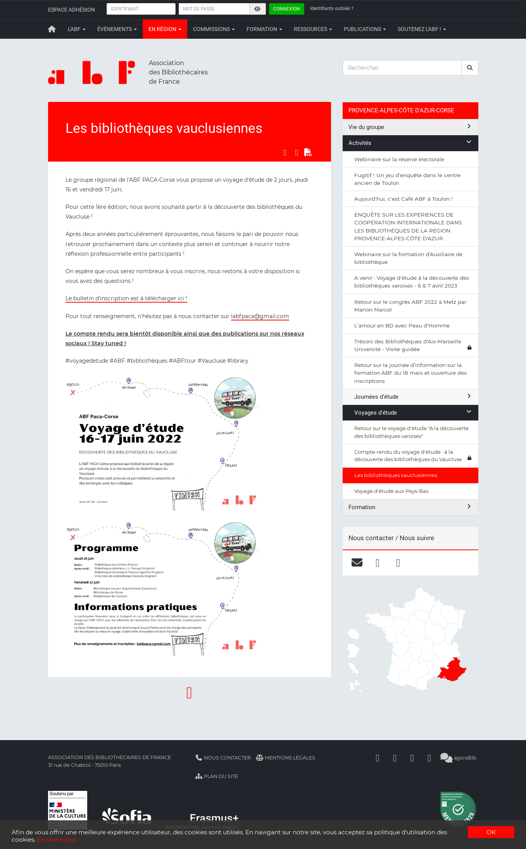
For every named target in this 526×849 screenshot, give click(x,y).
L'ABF (77, 29)
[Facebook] (377, 758)
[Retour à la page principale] (52, 29)
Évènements (117, 29)
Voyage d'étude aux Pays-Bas (391, 491)
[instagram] (398, 562)
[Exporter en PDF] (308, 152)
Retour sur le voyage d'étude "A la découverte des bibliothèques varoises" (411, 432)
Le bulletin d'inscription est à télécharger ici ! (126, 298)
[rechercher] (469, 68)
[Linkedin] (395, 758)
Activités (410, 142)
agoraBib (458, 758)
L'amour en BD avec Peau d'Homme (402, 325)
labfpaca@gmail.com (260, 316)
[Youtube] (412, 758)
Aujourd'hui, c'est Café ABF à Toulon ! (403, 199)
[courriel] (357, 562)
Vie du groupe (410, 127)
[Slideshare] (429, 758)
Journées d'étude (413, 396)
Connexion (286, 9)
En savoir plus (57, 839)
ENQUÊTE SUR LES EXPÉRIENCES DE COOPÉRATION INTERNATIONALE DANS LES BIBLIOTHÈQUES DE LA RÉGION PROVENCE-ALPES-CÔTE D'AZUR (408, 226)
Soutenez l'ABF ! (422, 29)
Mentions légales (285, 758)
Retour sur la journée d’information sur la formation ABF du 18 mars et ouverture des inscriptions (410, 373)
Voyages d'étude (413, 412)
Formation (264, 29)
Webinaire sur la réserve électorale (399, 159)
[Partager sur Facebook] (285, 152)
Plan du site (216, 776)
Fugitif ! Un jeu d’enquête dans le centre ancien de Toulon (407, 179)
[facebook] (378, 562)
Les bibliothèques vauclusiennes (395, 475)
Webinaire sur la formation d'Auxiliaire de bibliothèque (408, 258)
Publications (365, 29)
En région (164, 29)
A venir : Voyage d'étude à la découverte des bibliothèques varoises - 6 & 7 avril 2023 (411, 282)
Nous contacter (223, 758)
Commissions (214, 29)
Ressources (313, 29)
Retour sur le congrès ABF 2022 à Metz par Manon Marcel (410, 306)
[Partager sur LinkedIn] (296, 152)
